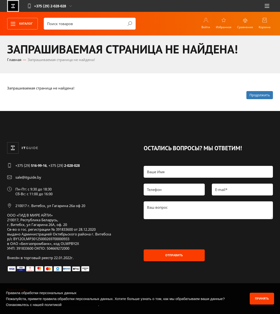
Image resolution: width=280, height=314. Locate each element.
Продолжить (259, 95)
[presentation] (180, 234)
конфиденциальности (80, 305)
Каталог (20, 23)
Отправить (174, 255)
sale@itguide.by (28, 177)
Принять (262, 298)
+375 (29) (31, 165)
